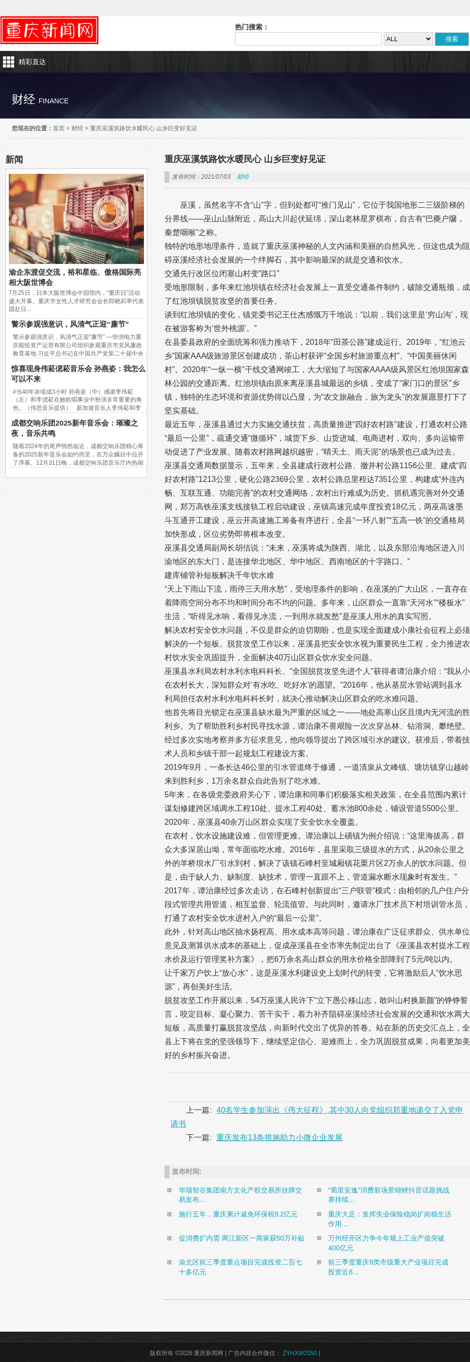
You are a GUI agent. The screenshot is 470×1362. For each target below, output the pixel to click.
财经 (77, 128)
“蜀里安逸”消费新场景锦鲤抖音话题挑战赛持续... (388, 1195)
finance (54, 101)
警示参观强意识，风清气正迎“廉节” (70, 324)
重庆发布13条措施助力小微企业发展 (279, 1137)
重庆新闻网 (49, 30)
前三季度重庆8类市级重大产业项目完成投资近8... (388, 1267)
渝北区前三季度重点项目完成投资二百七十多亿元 (240, 1267)
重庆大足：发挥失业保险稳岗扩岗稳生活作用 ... (389, 1219)
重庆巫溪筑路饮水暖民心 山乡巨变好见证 (143, 128)
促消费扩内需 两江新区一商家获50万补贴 (242, 1238)
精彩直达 (32, 62)
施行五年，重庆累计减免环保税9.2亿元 (238, 1214)
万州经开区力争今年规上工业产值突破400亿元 (386, 1243)
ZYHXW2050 (299, 1353)
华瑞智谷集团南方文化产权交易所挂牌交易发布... (240, 1195)
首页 (59, 128)
